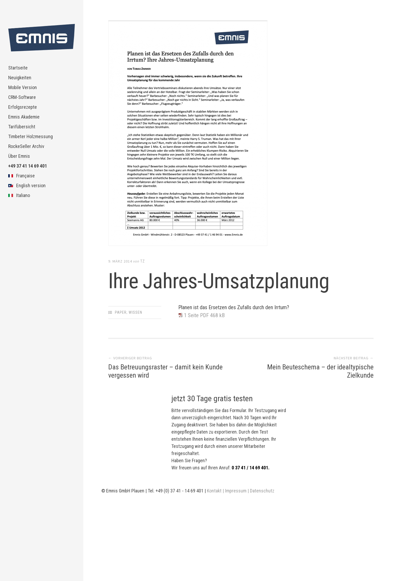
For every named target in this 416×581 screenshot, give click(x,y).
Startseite (18, 68)
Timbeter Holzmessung (30, 136)
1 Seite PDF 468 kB (204, 315)
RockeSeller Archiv (26, 146)
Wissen (135, 312)
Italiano (19, 195)
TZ (142, 261)
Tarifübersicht (21, 126)
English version (27, 185)
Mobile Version (22, 87)
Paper (121, 312)
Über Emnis (19, 156)
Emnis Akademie (24, 117)
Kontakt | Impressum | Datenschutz (240, 490)
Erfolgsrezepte (22, 107)
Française (21, 175)
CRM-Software (22, 97)
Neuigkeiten (19, 77)
